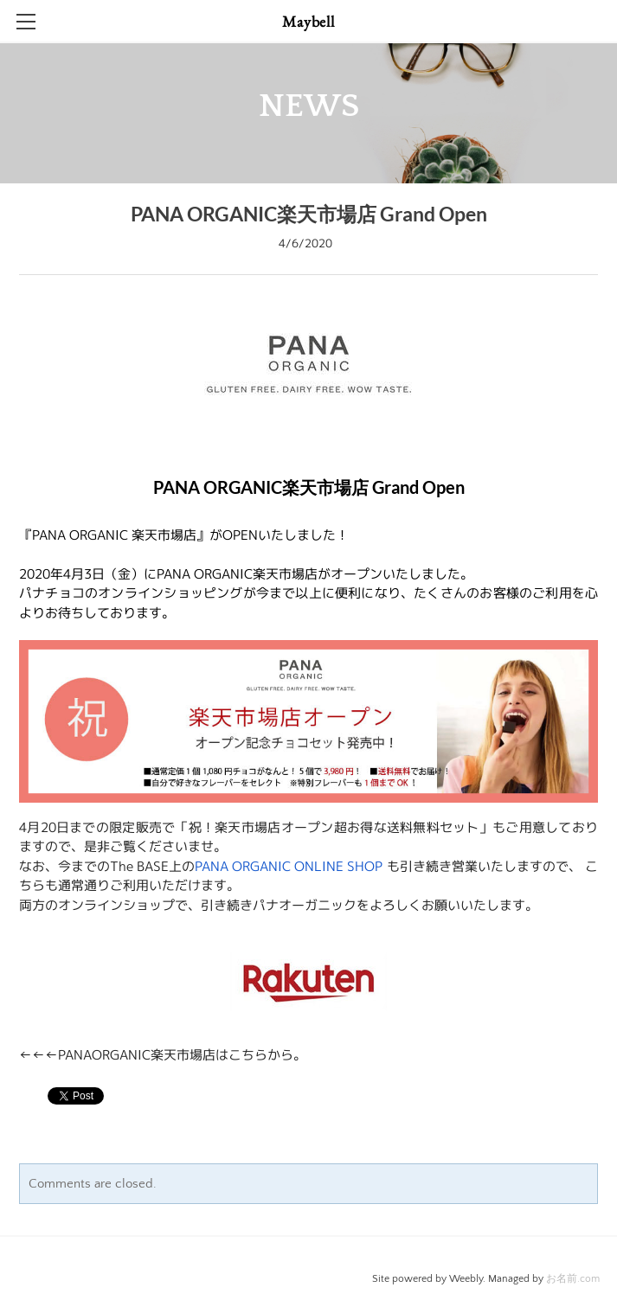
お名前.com (573, 1278)
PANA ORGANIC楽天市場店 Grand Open (309, 214)
